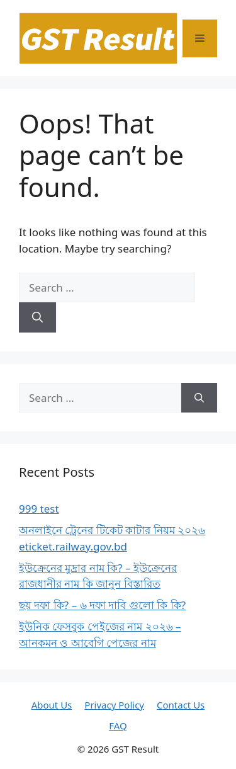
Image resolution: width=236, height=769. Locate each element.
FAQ (118, 725)
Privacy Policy (114, 704)
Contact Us (181, 704)
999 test (39, 508)
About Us (51, 704)
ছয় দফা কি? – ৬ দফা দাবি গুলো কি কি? (102, 605)
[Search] (37, 317)
